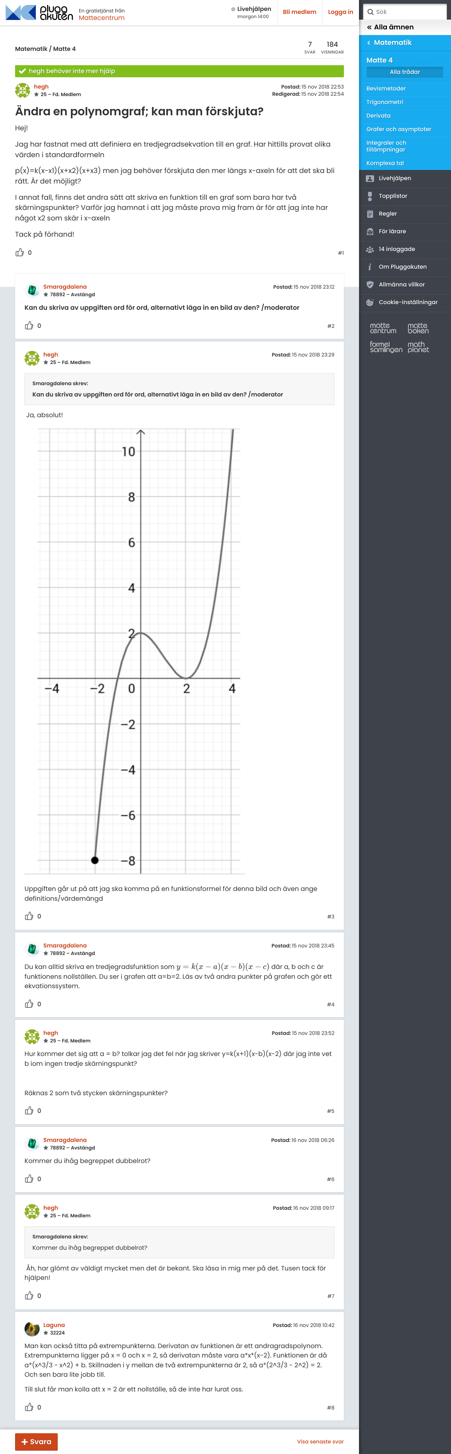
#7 (330, 1296)
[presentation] (223, 966)
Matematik (31, 49)
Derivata (379, 116)
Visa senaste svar (320, 1441)
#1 (341, 253)
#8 (330, 1408)
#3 (330, 917)
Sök (370, 12)
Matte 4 (64, 49)
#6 (330, 1179)
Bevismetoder (386, 89)
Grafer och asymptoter (399, 129)
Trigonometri (385, 102)
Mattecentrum (102, 17)
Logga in (340, 12)
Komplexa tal (385, 163)
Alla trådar (405, 72)
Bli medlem (300, 12)
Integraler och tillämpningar (387, 146)
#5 (330, 1111)
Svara (40, 1442)
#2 (330, 326)
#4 (330, 1004)
